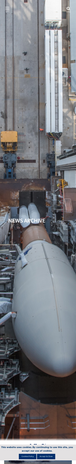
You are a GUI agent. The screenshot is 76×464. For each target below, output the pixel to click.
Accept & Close (46, 456)
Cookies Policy (27, 456)
